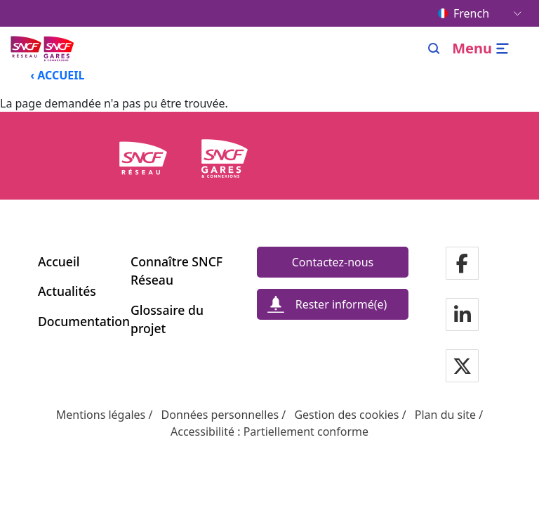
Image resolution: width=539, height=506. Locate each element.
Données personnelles (220, 414)
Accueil (58, 261)
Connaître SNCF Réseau (176, 270)
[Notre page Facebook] (462, 264)
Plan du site (445, 414)
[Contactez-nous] (332, 262)
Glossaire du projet (167, 319)
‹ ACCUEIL (57, 75)
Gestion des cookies (346, 414)
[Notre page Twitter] (462, 367)
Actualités (67, 291)
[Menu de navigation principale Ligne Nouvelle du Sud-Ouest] (43, 48)
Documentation (76, 321)
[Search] (434, 48)
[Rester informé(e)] (332, 304)
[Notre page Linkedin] (462, 316)
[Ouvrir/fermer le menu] (482, 48)
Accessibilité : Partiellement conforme (269, 431)
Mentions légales (101, 414)
